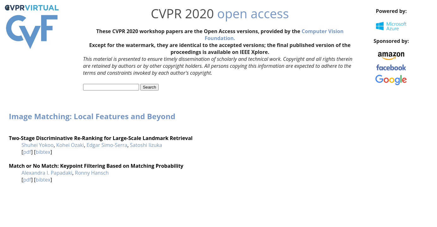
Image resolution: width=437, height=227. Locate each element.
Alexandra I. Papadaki (46, 172)
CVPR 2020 (182, 13)
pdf (27, 151)
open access (253, 13)
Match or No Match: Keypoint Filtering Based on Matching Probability (96, 165)
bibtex (43, 151)
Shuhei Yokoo (37, 145)
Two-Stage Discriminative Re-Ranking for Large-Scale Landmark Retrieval (100, 138)
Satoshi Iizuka (146, 145)
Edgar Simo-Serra (107, 145)
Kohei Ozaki (70, 145)
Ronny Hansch (92, 172)
